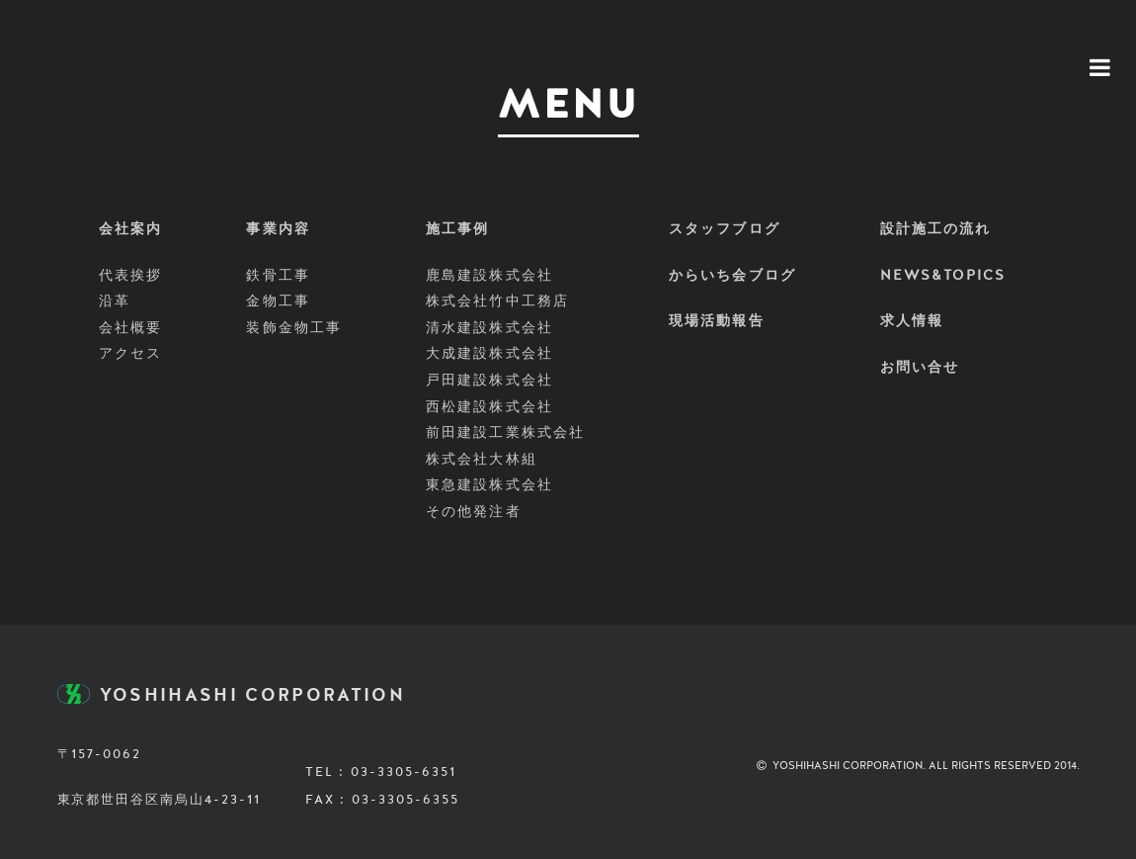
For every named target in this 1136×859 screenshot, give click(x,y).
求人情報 (911, 321)
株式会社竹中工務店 (497, 301)
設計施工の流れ (936, 229)
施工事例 (457, 229)
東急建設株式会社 (489, 485)
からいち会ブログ (732, 276)
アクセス (130, 354)
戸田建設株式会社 (489, 380)
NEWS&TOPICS (943, 276)
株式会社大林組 (481, 460)
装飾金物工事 (294, 328)
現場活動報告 (717, 321)
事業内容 (277, 229)
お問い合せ (920, 368)
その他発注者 (474, 512)
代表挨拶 (130, 276)
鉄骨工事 (277, 276)
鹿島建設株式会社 (489, 276)
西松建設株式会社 (489, 407)
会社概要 (130, 328)
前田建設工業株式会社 (505, 433)
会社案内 (130, 229)
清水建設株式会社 (489, 328)
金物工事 (277, 301)
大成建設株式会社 (489, 354)
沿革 (114, 301)
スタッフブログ (724, 229)
